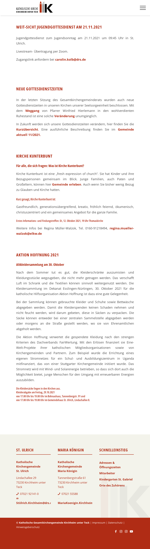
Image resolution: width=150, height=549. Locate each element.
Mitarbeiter (107, 473)
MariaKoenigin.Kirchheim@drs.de (81, 503)
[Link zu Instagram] (121, 533)
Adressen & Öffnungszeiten (110, 465)
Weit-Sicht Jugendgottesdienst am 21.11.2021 (59, 27)
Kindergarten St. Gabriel (116, 479)
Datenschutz (115, 522)
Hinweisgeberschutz (28, 527)
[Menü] (143, 7)
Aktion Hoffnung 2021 (37, 255)
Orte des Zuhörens (112, 485)
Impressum (98, 522)
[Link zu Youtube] (131, 533)
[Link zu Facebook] (115, 533)
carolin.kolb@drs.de (70, 59)
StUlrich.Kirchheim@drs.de (34, 503)
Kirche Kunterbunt (34, 156)
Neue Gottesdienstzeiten (39, 89)
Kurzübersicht (27, 129)
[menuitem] (143, 7)
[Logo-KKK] (34, 7)
